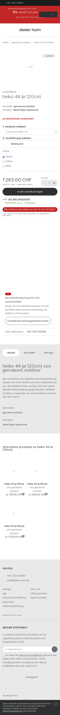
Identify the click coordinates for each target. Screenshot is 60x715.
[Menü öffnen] (7, 30)
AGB (5, 593)
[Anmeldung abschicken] (54, 649)
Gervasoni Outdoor (21, 42)
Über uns (35, 589)
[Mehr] (54, 183)
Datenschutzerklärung (14, 597)
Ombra (7, 161)
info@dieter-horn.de (16, 580)
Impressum (8, 602)
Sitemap (7, 589)
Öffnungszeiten (39, 593)
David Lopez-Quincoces (26, 110)
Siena (7, 166)
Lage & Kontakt (38, 597)
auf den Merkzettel (19, 199)
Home (5, 42)
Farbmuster (16, 144)
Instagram (30, 677)
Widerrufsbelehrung (13, 606)
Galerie (48, 56)
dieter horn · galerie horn (30, 30)
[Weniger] (44, 183)
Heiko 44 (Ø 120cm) (44, 42)
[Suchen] (53, 30)
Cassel (7, 156)
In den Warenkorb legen (30, 191)
